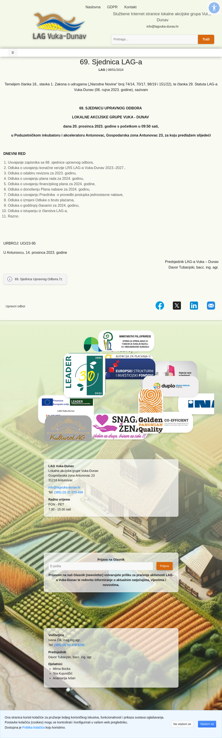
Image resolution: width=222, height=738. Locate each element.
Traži (206, 39)
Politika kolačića (33, 727)
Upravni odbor (15, 306)
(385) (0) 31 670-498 (68, 492)
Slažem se (207, 724)
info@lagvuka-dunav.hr (163, 26)
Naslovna (93, 7)
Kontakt (130, 7)
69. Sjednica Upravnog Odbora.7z (38, 279)
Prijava (164, 566)
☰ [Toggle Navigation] (12, 52)
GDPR (112, 7)
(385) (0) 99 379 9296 (69, 645)
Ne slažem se (182, 724)
